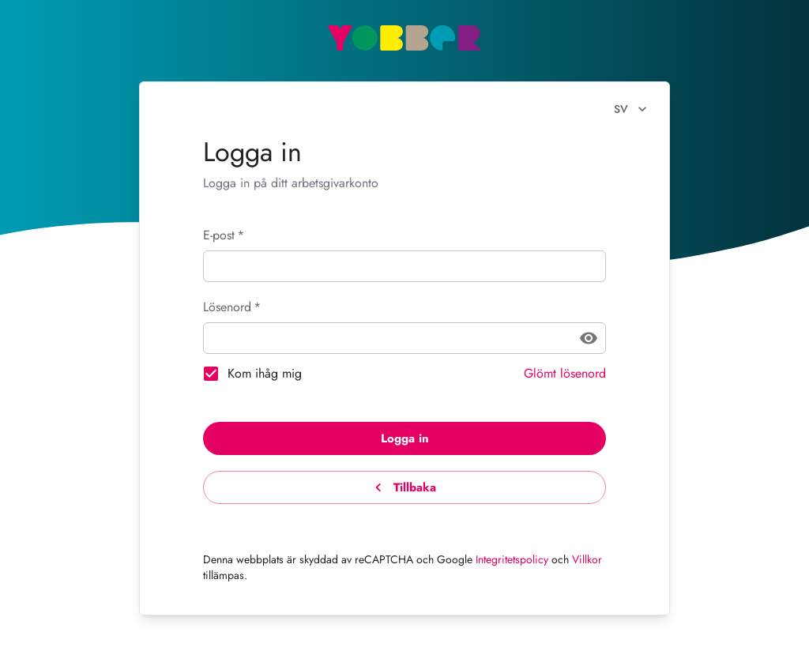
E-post (223, 235)
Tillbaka (404, 487)
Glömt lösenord (565, 373)
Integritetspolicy (512, 559)
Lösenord (232, 307)
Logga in (404, 438)
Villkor (587, 559)
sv (630, 109)
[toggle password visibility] (588, 338)
